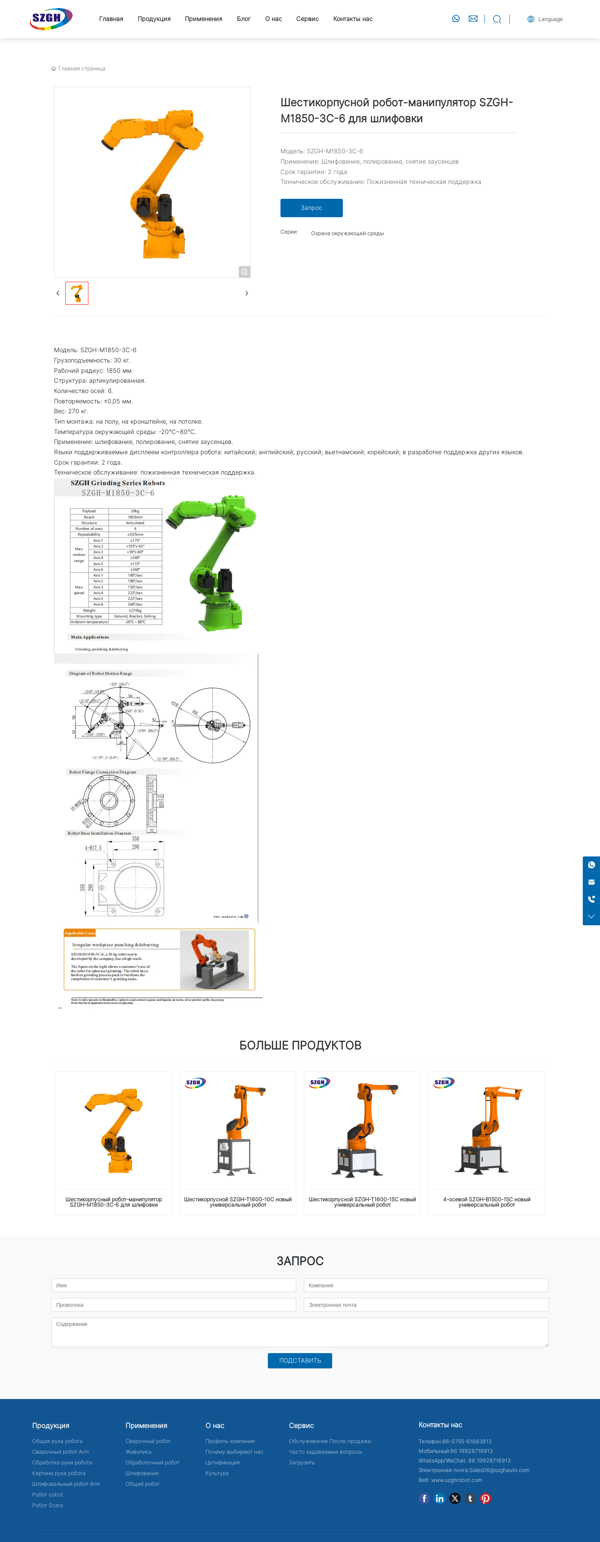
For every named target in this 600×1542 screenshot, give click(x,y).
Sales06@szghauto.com (500, 1470)
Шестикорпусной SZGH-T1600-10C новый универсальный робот (238, 1202)
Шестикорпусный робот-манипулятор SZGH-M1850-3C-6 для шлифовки (113, 1202)
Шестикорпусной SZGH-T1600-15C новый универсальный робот (362, 1202)
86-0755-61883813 (467, 1441)
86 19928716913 (471, 1451)
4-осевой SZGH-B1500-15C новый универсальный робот (486, 1202)
